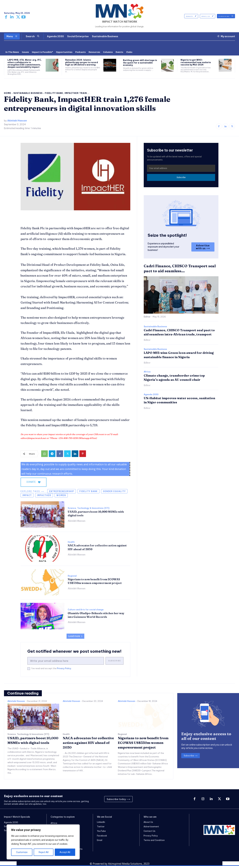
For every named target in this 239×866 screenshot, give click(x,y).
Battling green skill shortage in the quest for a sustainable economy (140, 62)
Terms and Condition (154, 840)
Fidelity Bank (88, 491)
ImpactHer (44, 495)
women (61, 495)
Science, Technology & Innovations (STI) (88, 508)
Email (99, 840)
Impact (27, 495)
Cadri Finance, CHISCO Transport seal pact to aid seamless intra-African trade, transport (179, 332)
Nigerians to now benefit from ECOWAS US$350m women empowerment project (143, 742)
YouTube (101, 831)
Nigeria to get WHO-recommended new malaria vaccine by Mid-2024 (196, 62)
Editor (147, 316)
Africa (147, 372)
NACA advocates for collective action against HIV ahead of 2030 (88, 742)
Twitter (101, 826)
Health (71, 542)
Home (7, 93)
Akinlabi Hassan (17, 120)
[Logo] (119, 11)
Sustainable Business (27, 93)
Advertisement (151, 826)
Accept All (65, 852)
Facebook (102, 835)
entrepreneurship (61, 491)
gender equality (114, 491)
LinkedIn (101, 822)
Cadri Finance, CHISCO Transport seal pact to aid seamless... (180, 268)
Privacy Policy (64, 668)
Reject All (43, 852)
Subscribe (114, 661)
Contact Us (149, 831)
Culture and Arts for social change (86, 610)
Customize (22, 852)
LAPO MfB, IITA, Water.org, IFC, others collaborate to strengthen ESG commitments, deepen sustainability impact (24, 63)
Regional (72, 576)
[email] (65, 661)
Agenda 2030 (151, 394)
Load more (75, 636)
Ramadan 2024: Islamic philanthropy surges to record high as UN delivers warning (81, 62)
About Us (148, 822)
